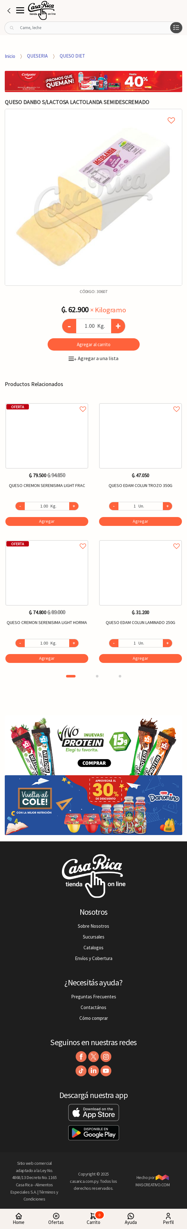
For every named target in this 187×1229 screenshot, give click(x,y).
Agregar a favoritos (47, 402)
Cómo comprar (93, 1018)
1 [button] (70, 676)
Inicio (10, 56)
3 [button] (120, 676)
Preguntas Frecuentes (93, 997)
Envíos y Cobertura (93, 958)
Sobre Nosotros (93, 926)
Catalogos (93, 948)
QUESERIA (37, 56)
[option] (93, 197)
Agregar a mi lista (93, 113)
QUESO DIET (72, 56)
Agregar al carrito (93, 344)
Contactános (93, 1007)
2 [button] (97, 676)
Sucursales (93, 937)
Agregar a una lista (93, 358)
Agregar (47, 521)
